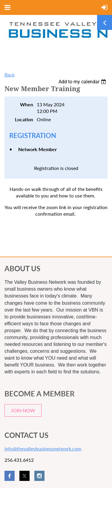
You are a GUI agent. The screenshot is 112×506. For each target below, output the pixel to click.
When (26, 104)
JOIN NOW (23, 410)
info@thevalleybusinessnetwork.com (42, 448)
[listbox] (83, 81)
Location (24, 119)
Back (9, 74)
